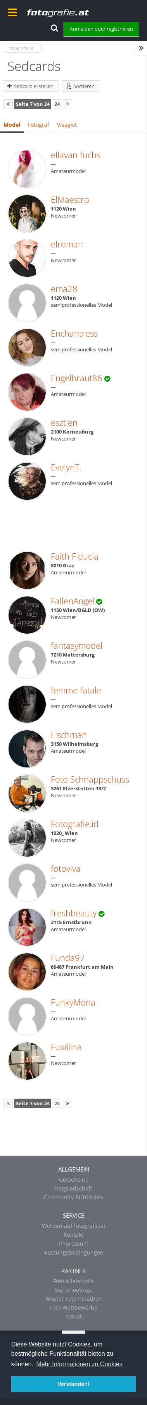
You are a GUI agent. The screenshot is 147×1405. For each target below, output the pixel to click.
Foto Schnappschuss (90, 779)
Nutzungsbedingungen (73, 1252)
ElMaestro (70, 199)
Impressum (73, 1243)
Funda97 (68, 957)
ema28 (64, 288)
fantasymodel (76, 645)
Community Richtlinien (73, 1197)
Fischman (69, 734)
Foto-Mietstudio (73, 1281)
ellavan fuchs (75, 155)
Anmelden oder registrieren (101, 28)
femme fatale (76, 690)
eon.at (74, 1316)
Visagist (67, 124)
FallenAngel (72, 601)
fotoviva (66, 868)
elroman (67, 244)
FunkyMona (73, 1002)
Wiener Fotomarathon (73, 1298)
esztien (64, 422)
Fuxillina (66, 1046)
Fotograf (38, 124)
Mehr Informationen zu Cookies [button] (79, 1364)
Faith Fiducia (75, 556)
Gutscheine (73, 1179)
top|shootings (73, 1289)
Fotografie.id (75, 824)
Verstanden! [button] (73, 1384)
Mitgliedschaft (73, 1188)
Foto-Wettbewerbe (73, 1307)
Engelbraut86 (76, 378)
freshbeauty (74, 913)
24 (57, 103)
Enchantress (74, 333)
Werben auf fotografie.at (73, 1225)
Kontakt (73, 1234)
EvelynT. (66, 467)
